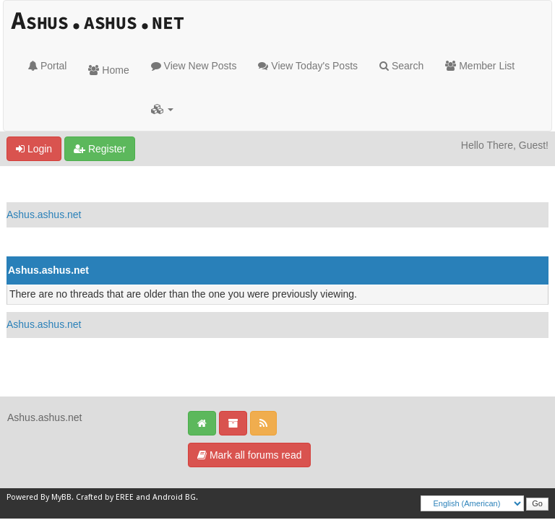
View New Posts (194, 66)
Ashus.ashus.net (44, 214)
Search (401, 66)
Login (34, 149)
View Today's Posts (308, 66)
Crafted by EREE (105, 497)
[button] (162, 109)
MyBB (61, 497)
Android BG (174, 497)
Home (108, 70)
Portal (47, 66)
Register (100, 149)
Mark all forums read (249, 455)
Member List (480, 66)
